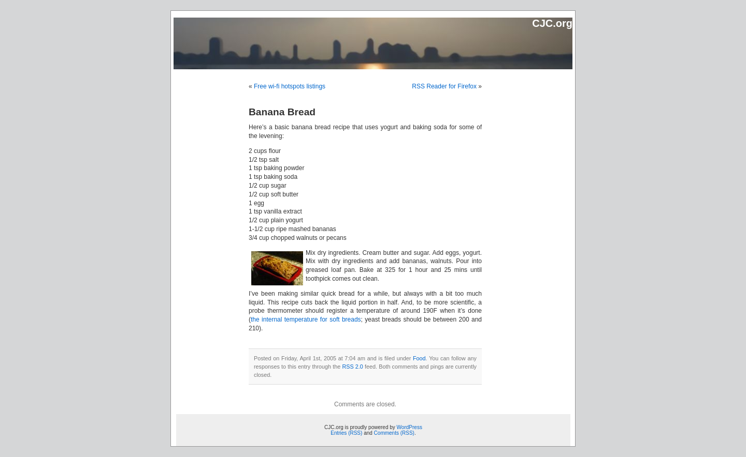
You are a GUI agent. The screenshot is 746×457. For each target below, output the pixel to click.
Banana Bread (282, 111)
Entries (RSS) (346, 433)
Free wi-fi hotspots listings (289, 86)
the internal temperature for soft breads (306, 319)
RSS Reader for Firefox (444, 86)
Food (419, 358)
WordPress (409, 427)
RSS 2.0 (352, 366)
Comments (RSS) (394, 433)
